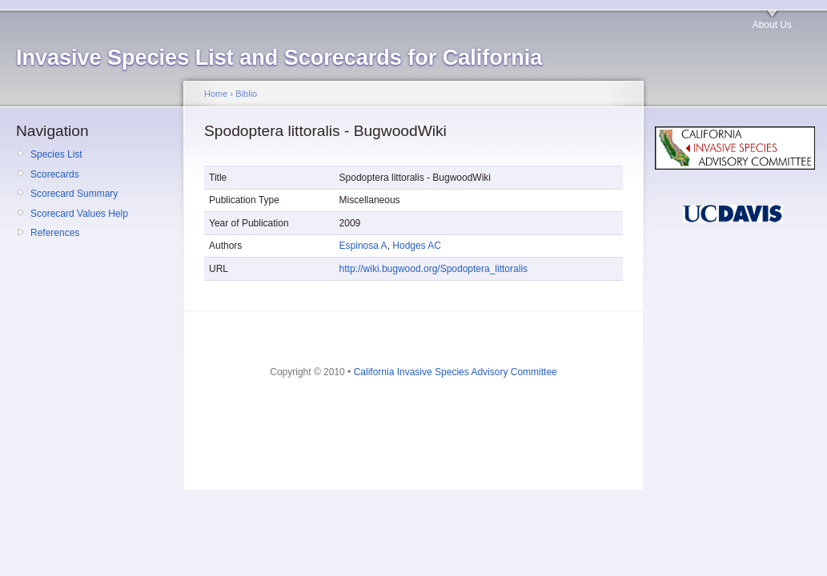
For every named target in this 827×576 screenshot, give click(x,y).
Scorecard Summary (74, 193)
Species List (56, 154)
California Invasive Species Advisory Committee (455, 372)
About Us (772, 24)
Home (215, 93)
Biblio (246, 93)
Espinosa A (363, 245)
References (54, 232)
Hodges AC (416, 245)
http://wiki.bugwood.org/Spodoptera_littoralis (433, 268)
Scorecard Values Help (79, 213)
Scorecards (54, 174)
